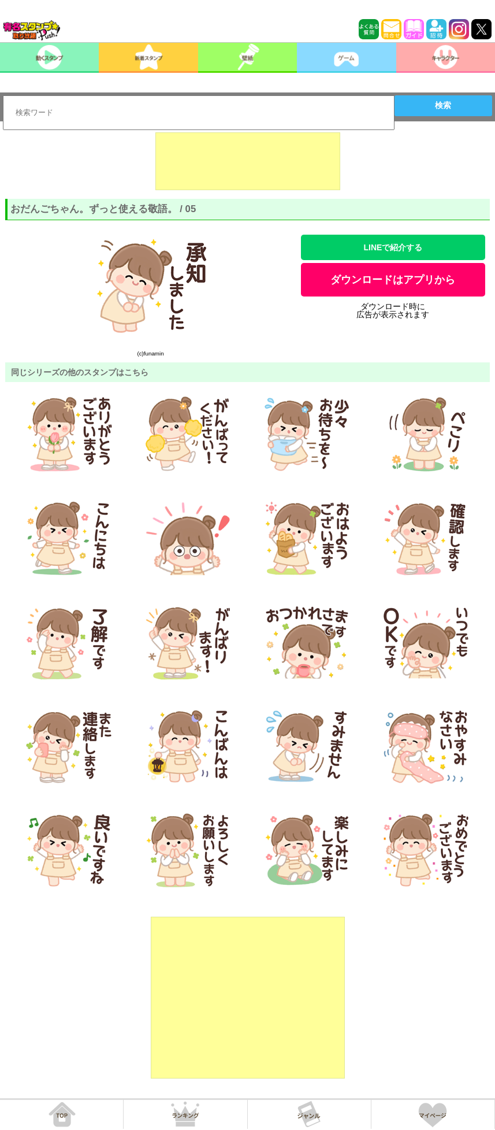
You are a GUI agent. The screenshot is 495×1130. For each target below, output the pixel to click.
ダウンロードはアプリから (392, 280)
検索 (443, 105)
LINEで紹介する (393, 247)
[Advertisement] (247, 161)
